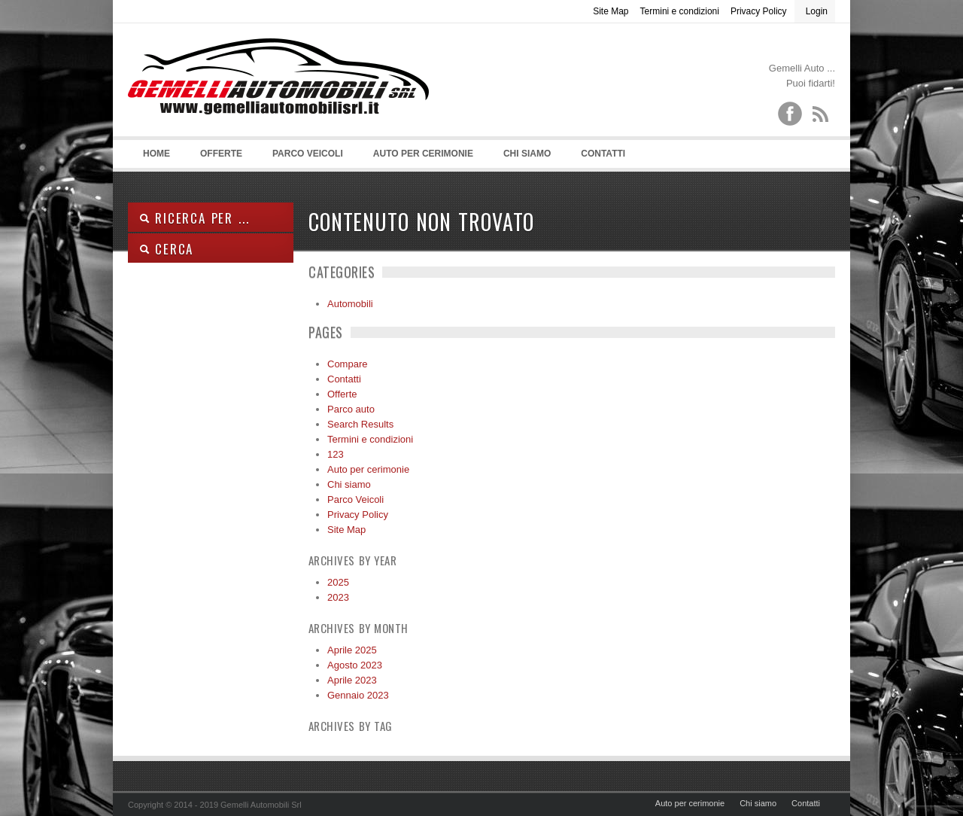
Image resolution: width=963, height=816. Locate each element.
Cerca (166, 248)
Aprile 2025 (352, 650)
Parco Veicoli (307, 153)
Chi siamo (527, 153)
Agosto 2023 (354, 665)
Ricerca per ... (194, 218)
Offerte (221, 153)
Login (817, 11)
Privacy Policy (759, 11)
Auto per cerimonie (423, 153)
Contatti (603, 153)
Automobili (350, 303)
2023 (338, 597)
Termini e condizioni (679, 11)
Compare (347, 364)
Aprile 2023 (352, 680)
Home (156, 153)
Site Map (610, 11)
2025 (338, 582)
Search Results (360, 424)
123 (335, 454)
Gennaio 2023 (358, 695)
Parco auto (351, 409)
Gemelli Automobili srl (278, 98)
